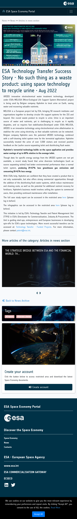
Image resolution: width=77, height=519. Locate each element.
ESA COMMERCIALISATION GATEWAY (25, 472)
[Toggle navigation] (71, 11)
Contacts (8, 447)
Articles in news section (29, 20)
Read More (55, 507)
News (12, 20)
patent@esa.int (23, 230)
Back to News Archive (15, 300)
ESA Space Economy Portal (18, 11)
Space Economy (11, 438)
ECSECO (8, 478)
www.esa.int (11, 465)
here (64, 197)
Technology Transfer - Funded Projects (33, 227)
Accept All (38, 514)
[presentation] (37, 293)
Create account (38, 387)
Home (4, 20)
